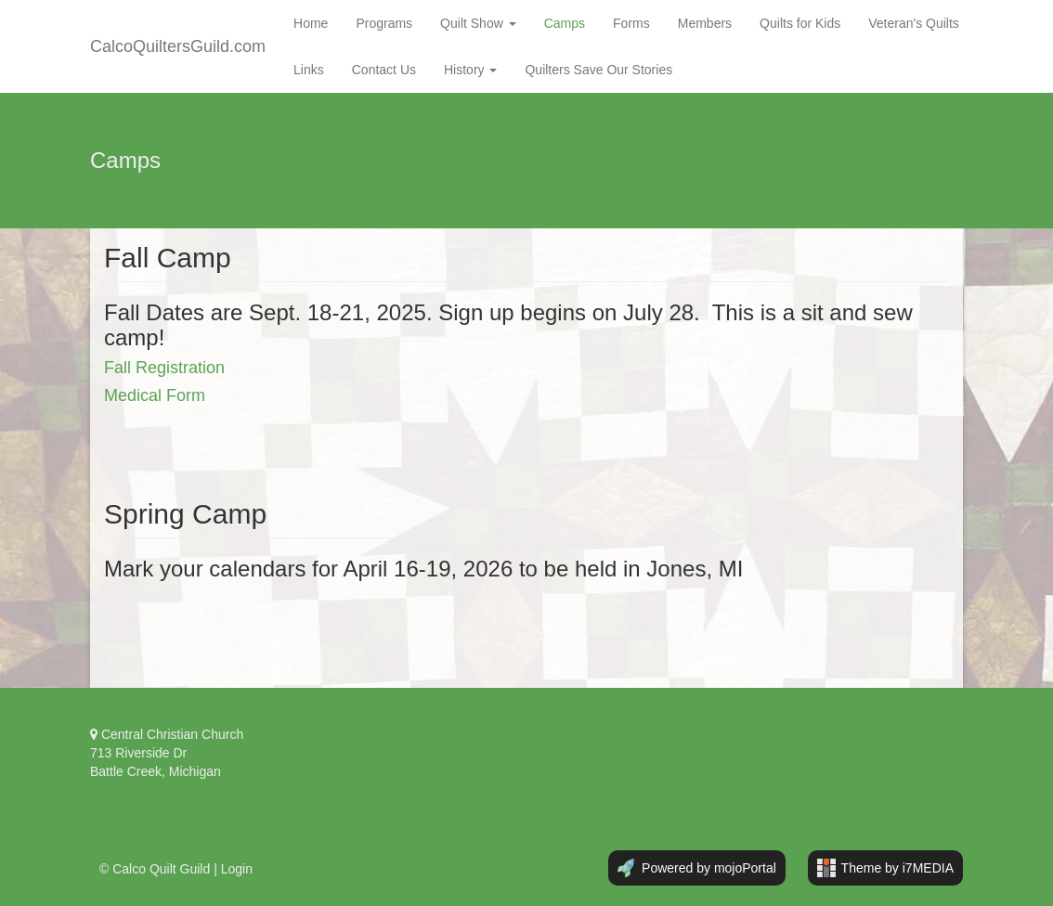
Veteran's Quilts (913, 23)
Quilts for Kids (800, 23)
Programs (384, 23)
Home (310, 23)
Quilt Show (478, 23)
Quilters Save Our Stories (598, 69)
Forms (631, 23)
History (470, 69)
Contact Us (384, 69)
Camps (564, 23)
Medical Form (154, 395)
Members (705, 23)
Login (237, 868)
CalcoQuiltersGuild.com (178, 46)
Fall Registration (164, 367)
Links (308, 69)
